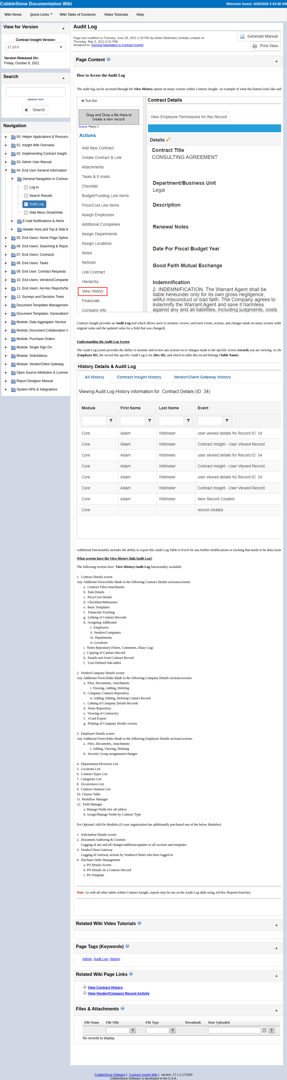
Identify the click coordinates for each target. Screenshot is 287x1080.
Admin (87, 959)
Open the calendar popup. (264, 1030)
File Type (152, 1022)
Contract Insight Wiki (143, 1074)
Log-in (34, 187)
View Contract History (105, 988)
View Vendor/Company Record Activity (118, 993)
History (115, 959)
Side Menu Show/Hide (46, 212)
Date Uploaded (219, 1022)
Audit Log (36, 204)
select (60, 47)
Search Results (40, 196)
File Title (112, 1022)
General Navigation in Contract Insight (117, 45)
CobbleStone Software (109, 1074)
